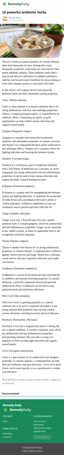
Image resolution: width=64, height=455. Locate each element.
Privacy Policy (38, 425)
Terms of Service (39, 421)
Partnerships (7, 434)
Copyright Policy (39, 431)
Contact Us (7, 437)
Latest (5, 421)
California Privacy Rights (42, 428)
